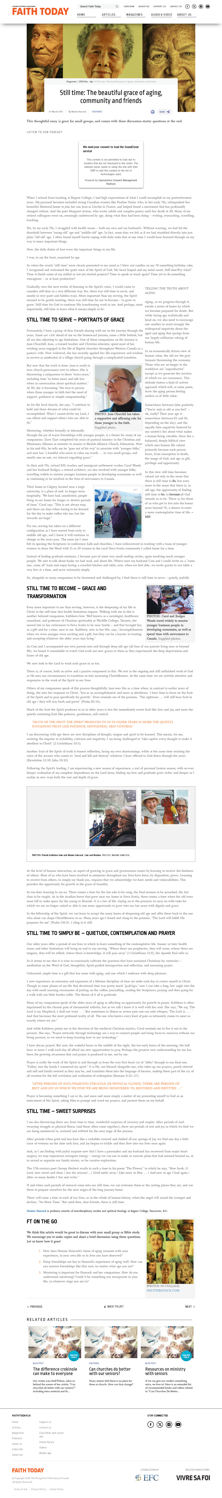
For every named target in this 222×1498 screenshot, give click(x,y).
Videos (43, 1447)
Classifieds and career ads (51, 1435)
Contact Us (176, 6)
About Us (184, 14)
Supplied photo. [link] (118, 397)
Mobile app (45, 1453)
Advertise (144, 6)
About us (17, 1443)
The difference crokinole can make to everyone (55, 1371)
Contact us (45, 1427)
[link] (117, 512)
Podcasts (17, 1438)
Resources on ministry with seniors (165, 1371)
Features (97, 112)
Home (81, 14)
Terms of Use (21, 1489)
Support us (45, 1422)
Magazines (134, 14)
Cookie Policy (57, 1489)
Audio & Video (161, 14)
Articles (109, 14)
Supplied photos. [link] (170, 613)
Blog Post (38, 1363)
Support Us (159, 6)
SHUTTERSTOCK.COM (163, 1290)
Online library (46, 1442)
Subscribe (129, 6)
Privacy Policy (38, 1489)
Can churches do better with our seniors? (110, 1371)
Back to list (115, 1306)
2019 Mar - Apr (86, 81)
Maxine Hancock (36, 1211)
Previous (36, 1306)
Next (188, 1306)
